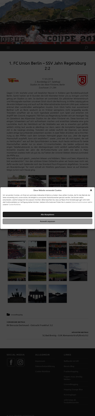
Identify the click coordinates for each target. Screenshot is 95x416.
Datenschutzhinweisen (79, 202)
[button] (91, 190)
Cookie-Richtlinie (14, 204)
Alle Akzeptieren (47, 214)
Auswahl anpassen (47, 221)
